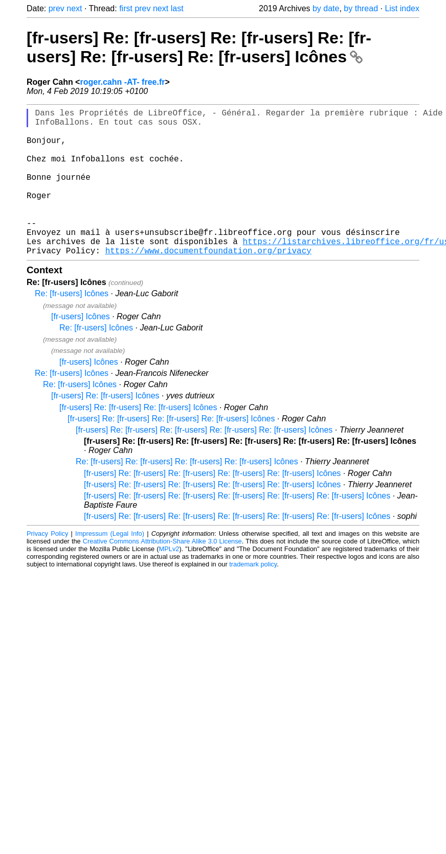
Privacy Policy (47, 566)
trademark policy (253, 597)
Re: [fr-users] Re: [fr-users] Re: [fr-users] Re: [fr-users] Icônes (187, 494)
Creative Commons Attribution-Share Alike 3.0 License (162, 574)
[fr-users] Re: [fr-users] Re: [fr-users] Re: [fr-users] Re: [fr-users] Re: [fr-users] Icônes (199, 47)
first (125, 8)
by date (326, 8)
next (74, 8)
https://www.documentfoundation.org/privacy (208, 283)
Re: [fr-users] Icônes (71, 326)
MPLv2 (169, 581)
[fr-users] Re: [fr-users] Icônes (105, 428)
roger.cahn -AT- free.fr (122, 82)
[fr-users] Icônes (80, 349)
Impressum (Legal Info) (109, 566)
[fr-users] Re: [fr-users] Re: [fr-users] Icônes (138, 440)
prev (56, 8)
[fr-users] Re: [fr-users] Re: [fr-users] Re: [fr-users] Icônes (171, 451)
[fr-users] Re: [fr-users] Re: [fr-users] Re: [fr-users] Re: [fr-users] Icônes (204, 462)
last (177, 8)
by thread (361, 8)
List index (402, 8)
